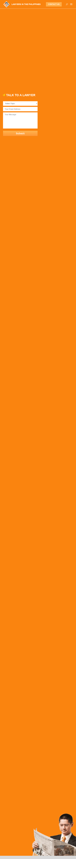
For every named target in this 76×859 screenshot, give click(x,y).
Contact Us (54, 4)
